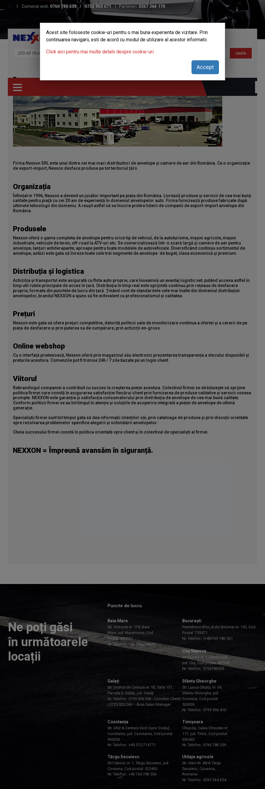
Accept (205, 67)
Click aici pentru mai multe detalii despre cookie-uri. (100, 52)
